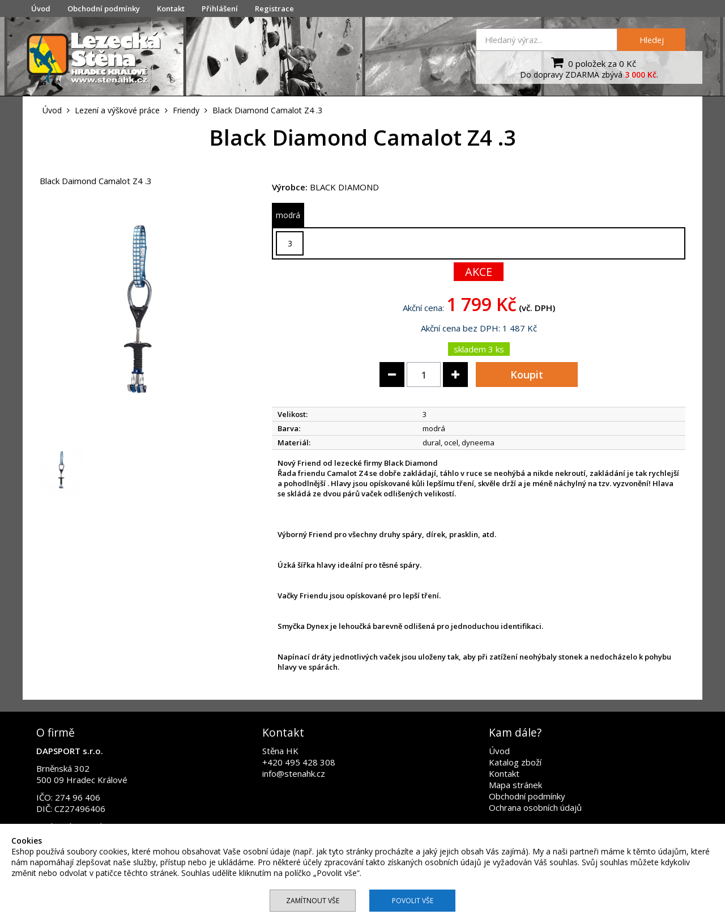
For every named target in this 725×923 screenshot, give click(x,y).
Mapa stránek (515, 784)
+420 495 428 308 (298, 762)
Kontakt (171, 8)
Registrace (274, 8)
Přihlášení (220, 8)
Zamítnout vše (312, 900)
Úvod (40, 8)
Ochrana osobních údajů (535, 807)
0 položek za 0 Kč (592, 62)
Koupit (526, 374)
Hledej (651, 39)
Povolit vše (412, 900)
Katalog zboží (515, 762)
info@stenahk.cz (293, 773)
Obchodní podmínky (103, 8)
